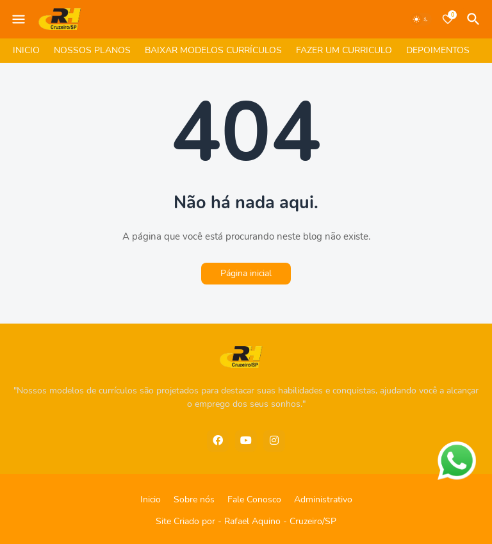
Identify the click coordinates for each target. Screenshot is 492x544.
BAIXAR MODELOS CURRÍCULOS (213, 50)
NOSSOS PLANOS (92, 50)
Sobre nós (194, 499)
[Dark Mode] (421, 19)
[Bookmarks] (448, 19)
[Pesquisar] (475, 19)
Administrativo (323, 499)
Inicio (150, 499)
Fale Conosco (254, 499)
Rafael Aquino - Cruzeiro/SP (280, 521)
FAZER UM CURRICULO (344, 50)
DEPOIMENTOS (438, 50)
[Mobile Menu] (18, 19)
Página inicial (246, 273)
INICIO (26, 50)
